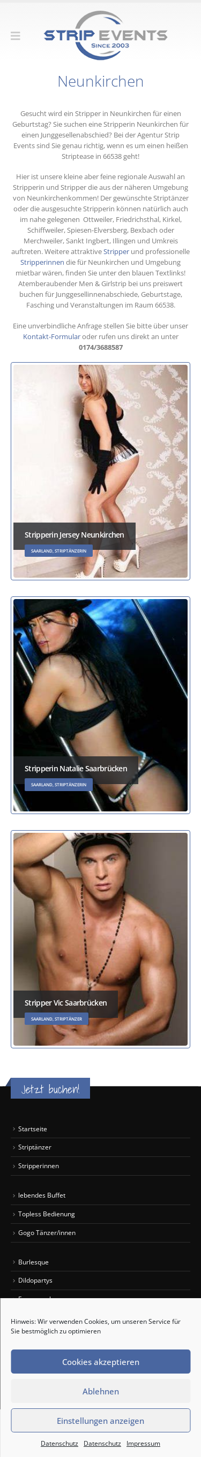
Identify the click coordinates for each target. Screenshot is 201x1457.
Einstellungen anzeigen (100, 1420)
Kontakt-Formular (52, 336)
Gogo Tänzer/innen (47, 1232)
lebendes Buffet (41, 1195)
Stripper (115, 251)
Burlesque (33, 1261)
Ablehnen (101, 1391)
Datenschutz (59, 1443)
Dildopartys (35, 1280)
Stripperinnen (43, 262)
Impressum (143, 1443)
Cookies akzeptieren (100, 1361)
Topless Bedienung (46, 1213)
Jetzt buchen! (50, 1089)
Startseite (32, 1128)
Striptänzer (34, 1146)
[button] (19, 36)
